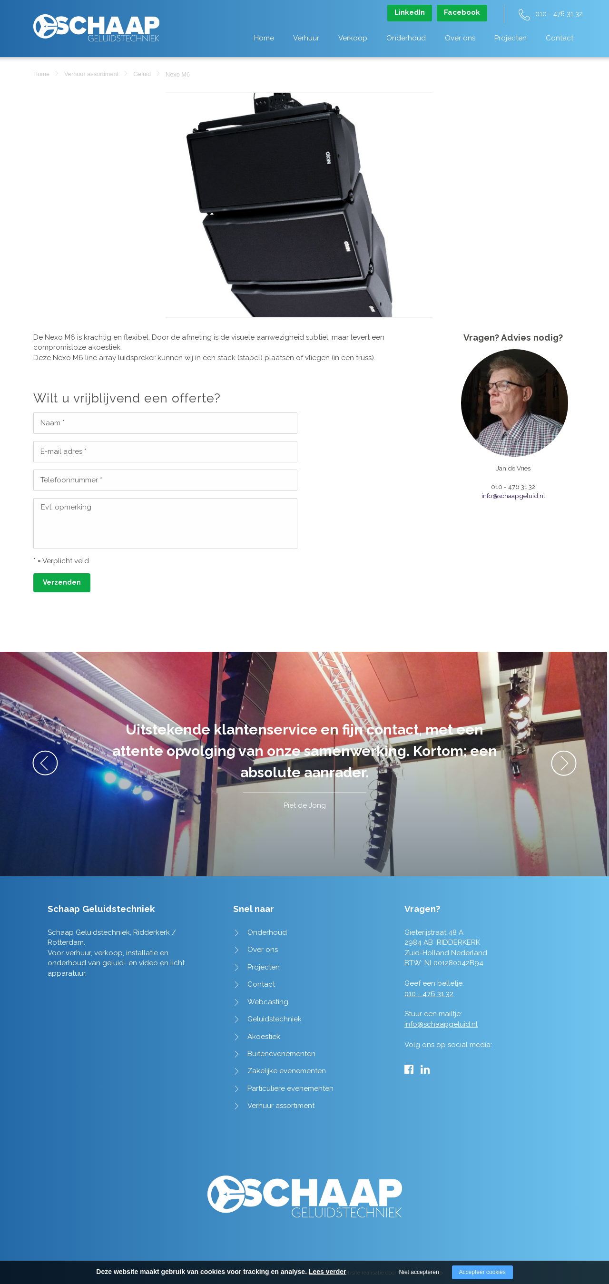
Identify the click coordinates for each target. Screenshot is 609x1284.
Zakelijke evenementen (286, 1071)
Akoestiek (263, 1036)
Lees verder (327, 1271)
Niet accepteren (419, 1272)
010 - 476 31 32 (559, 14)
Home (264, 38)
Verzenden (62, 582)
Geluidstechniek (274, 1019)
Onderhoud (406, 38)
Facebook (462, 12)
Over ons (460, 38)
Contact (559, 38)
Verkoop (352, 38)
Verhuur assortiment (91, 74)
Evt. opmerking (66, 507)
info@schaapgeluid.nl (513, 496)
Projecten (510, 38)
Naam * (52, 423)
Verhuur (306, 38)
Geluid (142, 74)
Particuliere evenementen (290, 1088)
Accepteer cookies (482, 1272)
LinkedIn (409, 12)
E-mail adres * (63, 451)
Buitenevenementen (281, 1053)
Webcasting (267, 1002)
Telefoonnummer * (71, 480)
